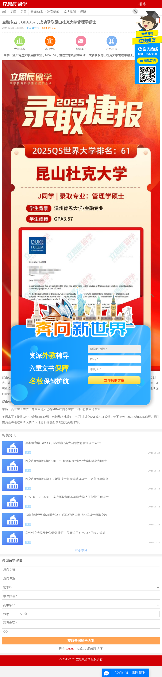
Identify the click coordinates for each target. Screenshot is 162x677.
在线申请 (111, 43)
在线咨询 (150, 60)
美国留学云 (32, 27)
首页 (14, 4)
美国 (13, 12)
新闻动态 (36, 12)
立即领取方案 (114, 380)
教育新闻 (53, 12)
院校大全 (50, 43)
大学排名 (19, 43)
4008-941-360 (49, 27)
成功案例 (69, 12)
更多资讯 (81, 550)
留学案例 (81, 43)
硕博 (83, 12)
